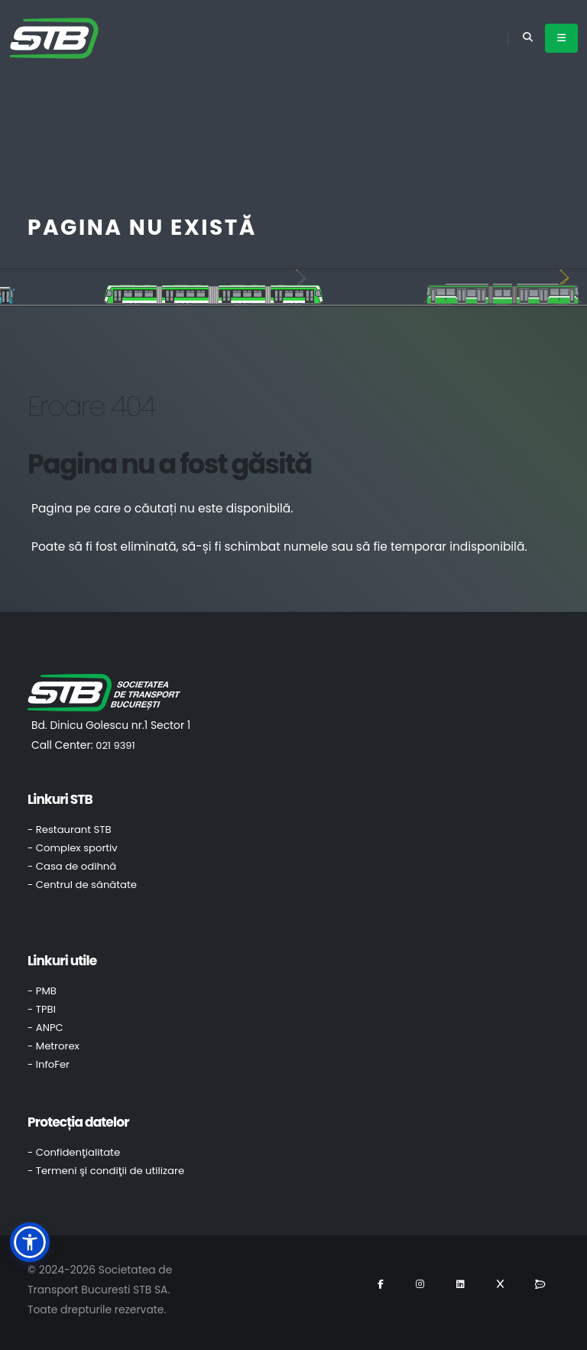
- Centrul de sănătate (82, 884)
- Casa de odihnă (72, 866)
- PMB (42, 991)
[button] (30, 1242)
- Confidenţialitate (74, 1152)
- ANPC (45, 1027)
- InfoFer (49, 1064)
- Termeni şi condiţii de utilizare (106, 1170)
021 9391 (115, 745)
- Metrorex (53, 1046)
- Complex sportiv (73, 848)
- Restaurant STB (70, 829)
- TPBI (42, 1009)
